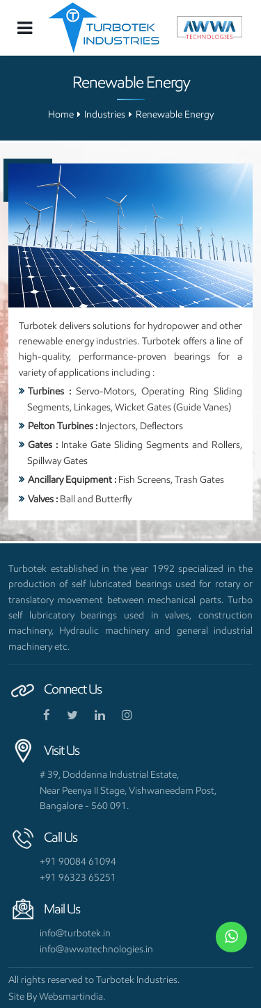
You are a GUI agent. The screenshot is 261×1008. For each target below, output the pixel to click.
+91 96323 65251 (78, 877)
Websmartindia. (72, 996)
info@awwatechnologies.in (96, 949)
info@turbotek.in (75, 933)
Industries (104, 114)
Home (61, 114)
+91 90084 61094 (78, 861)
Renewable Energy (175, 114)
